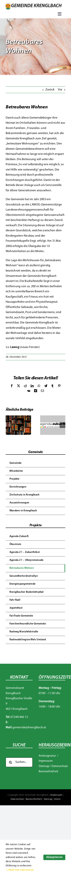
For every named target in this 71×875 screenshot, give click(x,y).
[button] (8, 425)
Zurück (50, 89)
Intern (57, 799)
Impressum (46, 760)
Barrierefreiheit (48, 771)
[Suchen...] (19, 762)
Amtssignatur (48, 755)
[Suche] (10, 762)
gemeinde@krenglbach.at (29, 727)
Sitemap (44, 766)
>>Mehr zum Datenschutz (20, 870)
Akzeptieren (54, 857)
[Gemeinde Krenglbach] (34, 5)
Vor (60, 89)
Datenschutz (59, 766)
